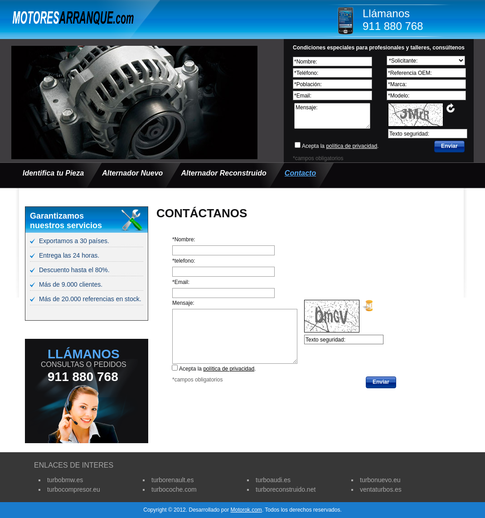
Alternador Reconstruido (223, 173)
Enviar (449, 146)
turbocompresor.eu (73, 489)
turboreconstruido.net (285, 489)
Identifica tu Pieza (53, 173)
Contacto (300, 173)
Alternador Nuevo (132, 173)
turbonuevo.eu (380, 480)
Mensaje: (332, 116)
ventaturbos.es (381, 489)
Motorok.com (246, 510)
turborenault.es (172, 480)
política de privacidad (351, 146)
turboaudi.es (273, 480)
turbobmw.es (65, 480)
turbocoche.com (174, 489)
